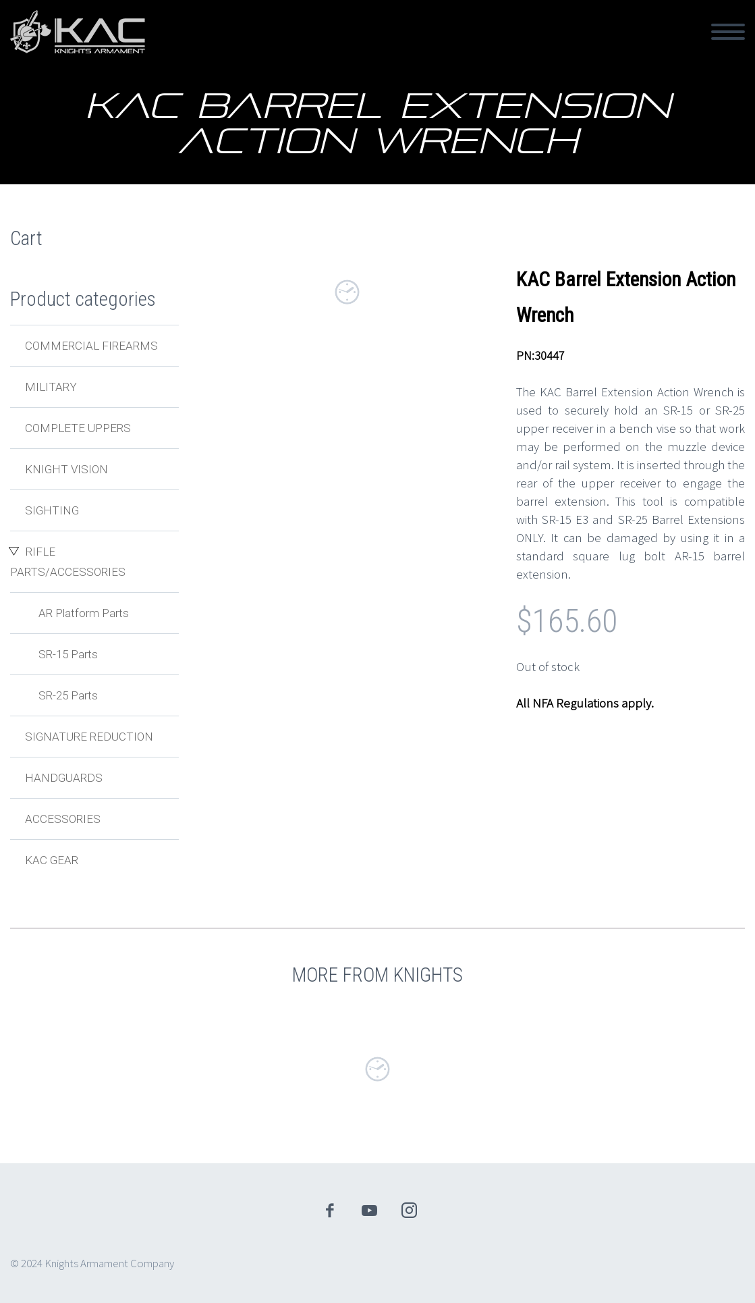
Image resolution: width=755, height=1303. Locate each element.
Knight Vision (66, 469)
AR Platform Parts (83, 613)
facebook (329, 1210)
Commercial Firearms (91, 345)
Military (51, 387)
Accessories (63, 819)
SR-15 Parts (68, 654)
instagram (409, 1210)
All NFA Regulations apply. (585, 703)
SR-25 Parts (68, 695)
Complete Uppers (78, 428)
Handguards (64, 778)
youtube (369, 1210)
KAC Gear (51, 860)
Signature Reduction (89, 736)
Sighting (52, 510)
